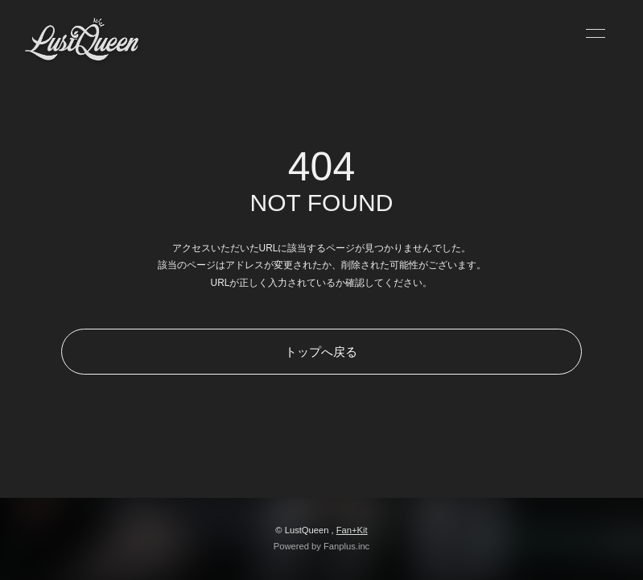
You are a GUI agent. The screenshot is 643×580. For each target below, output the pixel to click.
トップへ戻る (321, 351)
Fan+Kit (352, 530)
